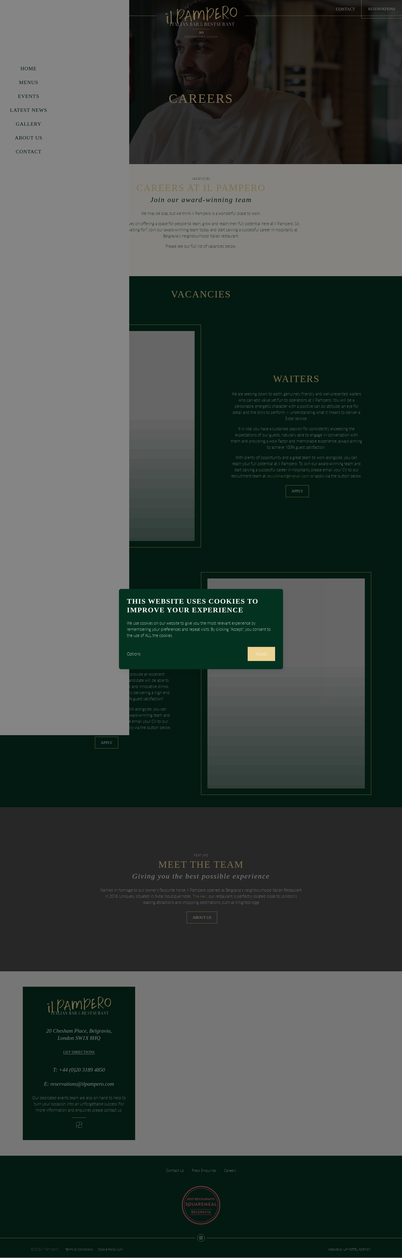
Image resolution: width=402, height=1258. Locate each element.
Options (134, 654)
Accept (261, 654)
